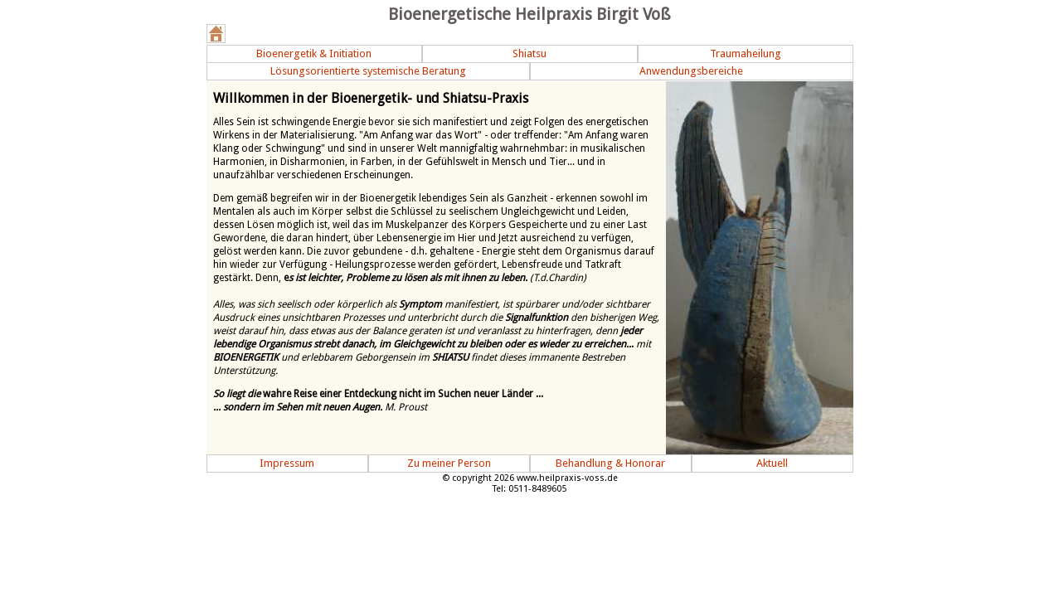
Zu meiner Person (449, 463)
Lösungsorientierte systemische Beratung (368, 71)
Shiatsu (529, 53)
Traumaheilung (745, 53)
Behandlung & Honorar (610, 463)
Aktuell (772, 463)
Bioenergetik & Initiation (314, 53)
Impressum (287, 463)
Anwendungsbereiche (691, 71)
